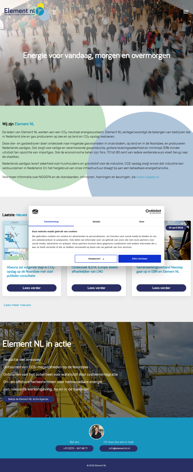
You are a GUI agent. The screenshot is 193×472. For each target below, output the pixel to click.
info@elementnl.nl (119, 447)
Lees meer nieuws (16, 304)
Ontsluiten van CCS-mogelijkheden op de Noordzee (48, 366)
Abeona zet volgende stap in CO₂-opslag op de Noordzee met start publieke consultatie (31, 271)
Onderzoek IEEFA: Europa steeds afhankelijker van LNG (95, 269)
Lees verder (32, 288)
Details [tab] (96, 221)
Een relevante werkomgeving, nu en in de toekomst (48, 388)
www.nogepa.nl (147, 177)
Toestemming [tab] (51, 221)
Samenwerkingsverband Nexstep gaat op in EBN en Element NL (159, 269)
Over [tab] (141, 221)
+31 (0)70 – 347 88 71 (75, 447)
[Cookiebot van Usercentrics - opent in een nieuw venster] (148, 211)
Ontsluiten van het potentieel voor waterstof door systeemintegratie (63, 373)
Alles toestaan (139, 258)
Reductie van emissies (22, 358)
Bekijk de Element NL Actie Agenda (28, 398)
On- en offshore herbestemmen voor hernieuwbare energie (55, 381)
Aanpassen (96, 258)
